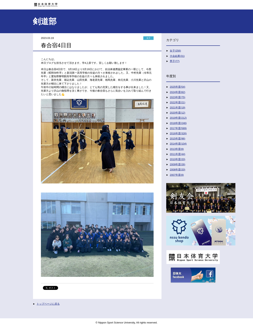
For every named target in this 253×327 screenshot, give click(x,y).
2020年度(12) (177, 112)
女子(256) (175, 50)
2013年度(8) (177, 149)
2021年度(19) (177, 107)
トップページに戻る (48, 303)
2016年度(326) (178, 133)
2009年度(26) (177, 164)
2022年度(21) (177, 102)
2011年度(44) (177, 154)
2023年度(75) (177, 97)
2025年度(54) (177, 86)
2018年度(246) (178, 123)
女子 (148, 38)
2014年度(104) (178, 143)
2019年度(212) (178, 117)
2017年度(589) (178, 128)
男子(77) (174, 61)
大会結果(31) (177, 55)
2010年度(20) (177, 159)
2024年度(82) (177, 92)
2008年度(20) (177, 169)
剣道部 (45, 21)
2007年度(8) (177, 174)
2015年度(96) (177, 138)
